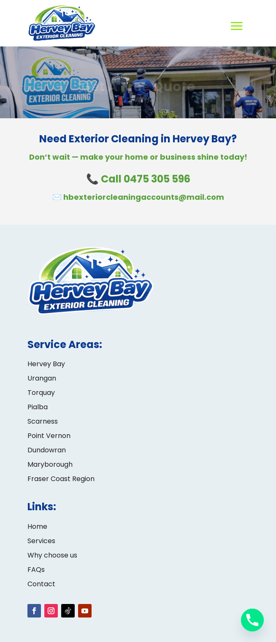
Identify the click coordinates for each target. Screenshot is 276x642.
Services (41, 541)
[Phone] (252, 620)
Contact (41, 584)
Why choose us (52, 555)
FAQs (36, 569)
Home (37, 526)
